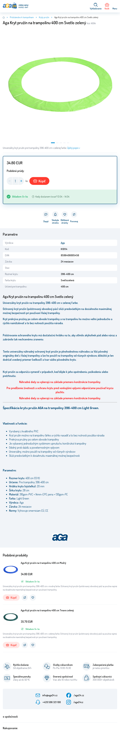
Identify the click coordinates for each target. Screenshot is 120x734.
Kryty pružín (44, 17)
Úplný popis (72, 147)
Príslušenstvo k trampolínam (22, 17)
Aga (63, 242)
